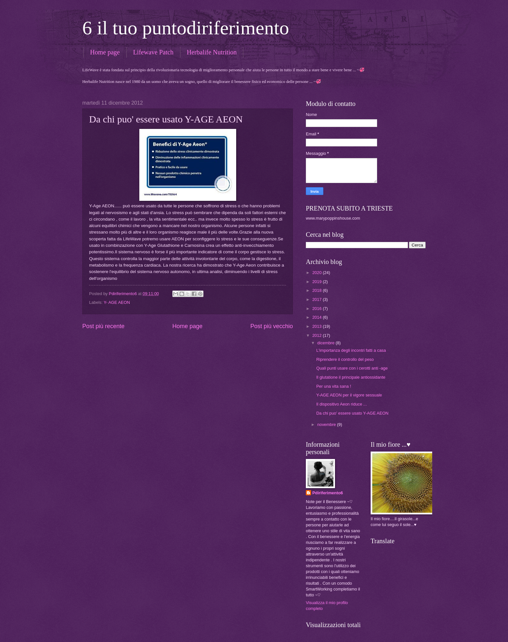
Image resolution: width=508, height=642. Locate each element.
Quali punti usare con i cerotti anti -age (351, 368)
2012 (317, 335)
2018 (317, 290)
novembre (327, 424)
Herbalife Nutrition (212, 52)
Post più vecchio (271, 326)
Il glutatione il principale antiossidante (350, 377)
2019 (317, 281)
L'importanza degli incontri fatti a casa (351, 350)
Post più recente (103, 326)
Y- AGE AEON (117, 302)
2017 (317, 299)
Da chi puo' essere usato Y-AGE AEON (352, 413)
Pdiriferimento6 (327, 492)
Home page (105, 52)
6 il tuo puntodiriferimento (185, 28)
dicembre (326, 342)
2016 (317, 308)
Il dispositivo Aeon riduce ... (341, 404)
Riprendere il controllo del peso (345, 359)
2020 (317, 272)
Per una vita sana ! (333, 386)
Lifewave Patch (153, 52)
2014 (317, 317)
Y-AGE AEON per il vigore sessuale (349, 395)
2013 (317, 326)
